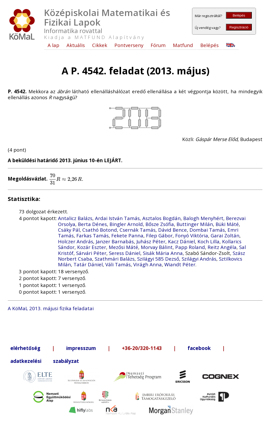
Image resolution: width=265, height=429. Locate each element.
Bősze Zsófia (159, 224)
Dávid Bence (172, 230)
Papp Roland (190, 247)
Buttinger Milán (194, 224)
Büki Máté (227, 224)
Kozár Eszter (91, 247)
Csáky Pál (69, 230)
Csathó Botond (99, 230)
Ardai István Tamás (117, 218)
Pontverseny (128, 45)
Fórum (158, 45)
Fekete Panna (127, 235)
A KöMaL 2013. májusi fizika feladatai (51, 308)
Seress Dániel (124, 253)
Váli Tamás (118, 264)
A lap (53, 45)
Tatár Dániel (88, 264)
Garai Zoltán (225, 235)
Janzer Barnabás (115, 241)
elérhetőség (25, 348)
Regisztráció (238, 27)
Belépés (239, 15)
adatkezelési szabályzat (44, 361)
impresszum (81, 348)
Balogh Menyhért (203, 218)
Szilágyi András (199, 258)
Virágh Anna (147, 264)
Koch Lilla (208, 241)
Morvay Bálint (157, 247)
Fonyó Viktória (191, 235)
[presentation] (66, 179)
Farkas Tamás (92, 235)
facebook (199, 348)
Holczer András (75, 241)
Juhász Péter (150, 241)
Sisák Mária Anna (163, 253)
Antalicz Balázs (75, 218)
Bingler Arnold (126, 224)
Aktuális (76, 45)
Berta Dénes (92, 224)
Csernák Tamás (138, 230)
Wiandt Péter (179, 264)
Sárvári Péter (91, 253)
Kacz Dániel (181, 241)
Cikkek (99, 45)
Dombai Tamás (207, 230)
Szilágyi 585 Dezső (158, 258)
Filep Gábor (159, 235)
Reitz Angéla (222, 247)
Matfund (183, 45)
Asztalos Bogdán (161, 218)
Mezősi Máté (123, 247)
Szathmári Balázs (115, 258)
